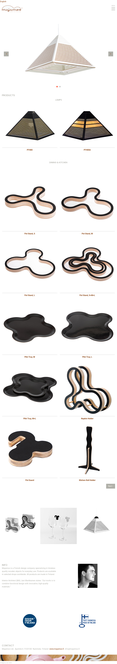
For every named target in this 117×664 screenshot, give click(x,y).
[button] (6, 54)
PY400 (30, 150)
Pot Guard (29, 480)
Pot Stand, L (29, 295)
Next (110, 486)
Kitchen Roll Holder (87, 480)
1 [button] (57, 86)
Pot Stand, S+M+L (87, 295)
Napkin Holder (87, 418)
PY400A (87, 150)
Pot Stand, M (87, 234)
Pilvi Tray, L (87, 357)
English (3, 1)
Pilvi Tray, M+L (29, 418)
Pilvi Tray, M (29, 357)
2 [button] (60, 86)
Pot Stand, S (29, 234)
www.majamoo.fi (56, 649)
